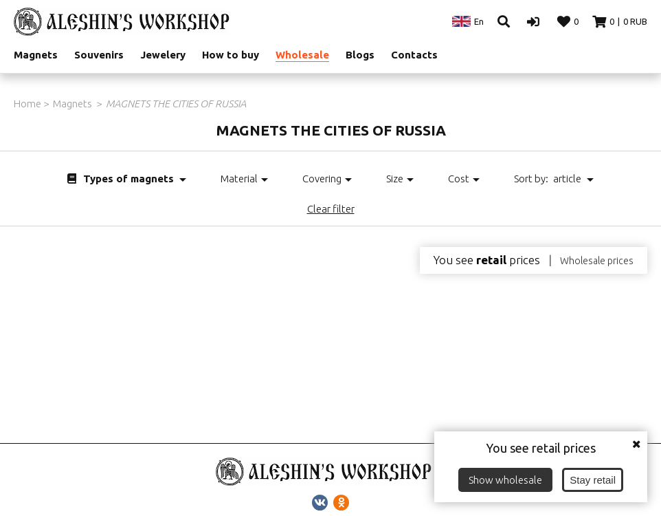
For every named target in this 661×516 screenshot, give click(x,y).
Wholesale (302, 55)
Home (27, 103)
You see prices (487, 260)
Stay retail (593, 480)
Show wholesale (505, 480)
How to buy (230, 55)
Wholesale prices (597, 260)
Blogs (360, 55)
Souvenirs (99, 55)
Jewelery (163, 55)
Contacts (414, 55)
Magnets (36, 55)
